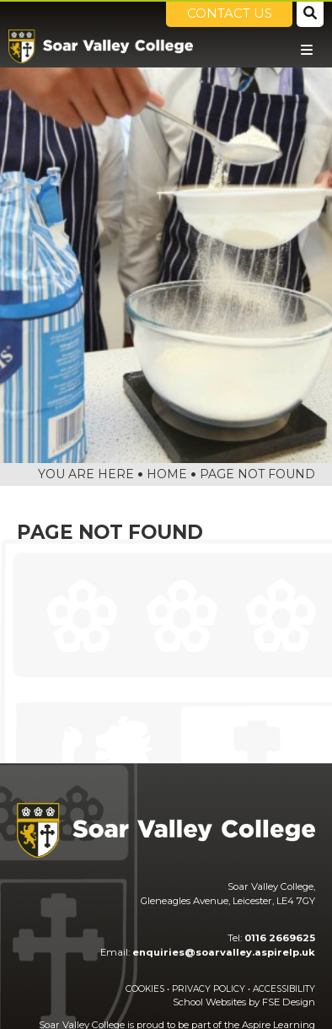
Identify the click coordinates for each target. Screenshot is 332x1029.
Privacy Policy (208, 988)
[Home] (100, 46)
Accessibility (284, 988)
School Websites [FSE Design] (209, 1002)
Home (167, 474)
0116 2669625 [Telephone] (279, 938)
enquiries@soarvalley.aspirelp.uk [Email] (223, 952)
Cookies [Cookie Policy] (145, 988)
